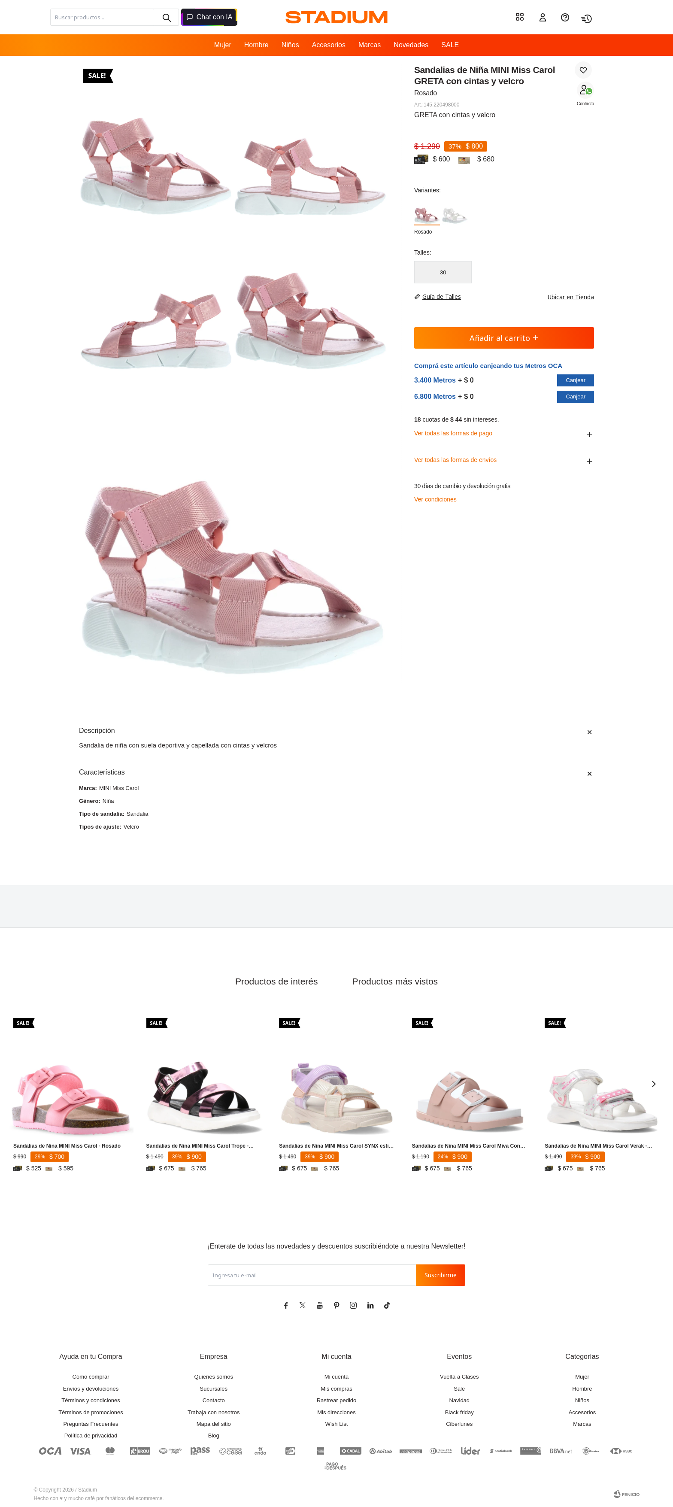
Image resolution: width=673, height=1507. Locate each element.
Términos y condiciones (90, 1400)
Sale (459, 1388)
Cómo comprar (91, 1376)
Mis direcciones (336, 1412)
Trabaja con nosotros (214, 1412)
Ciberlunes (459, 1424)
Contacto (585, 103)
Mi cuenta (336, 1376)
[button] (166, 17)
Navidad (459, 1400)
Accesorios (329, 45)
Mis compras (336, 1388)
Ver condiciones (435, 499)
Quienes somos (213, 1376)
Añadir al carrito (504, 338)
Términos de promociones (90, 1412)
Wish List (336, 1424)
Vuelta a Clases (459, 1376)
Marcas (369, 45)
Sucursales (213, 1388)
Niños (290, 45)
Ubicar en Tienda (566, 297)
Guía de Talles (441, 296)
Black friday (459, 1412)
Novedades (411, 45)
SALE (450, 45)
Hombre (256, 45)
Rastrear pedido (337, 1400)
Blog (213, 1435)
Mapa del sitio (214, 1424)
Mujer (222, 45)
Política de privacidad (91, 1435)
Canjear (575, 380)
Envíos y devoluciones (90, 1388)
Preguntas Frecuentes (91, 1424)
